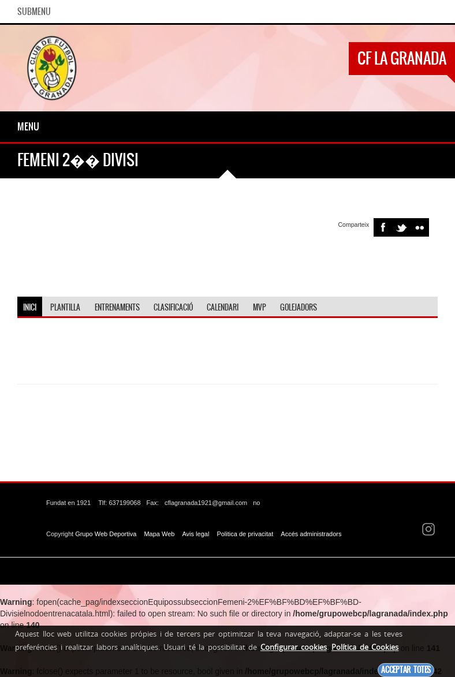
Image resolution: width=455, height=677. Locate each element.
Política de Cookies (364, 647)
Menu (28, 126)
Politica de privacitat (245, 533)
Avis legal (195, 533)
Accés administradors (311, 533)
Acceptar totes (406, 670)
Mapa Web (159, 533)
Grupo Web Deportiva (105, 533)
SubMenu (34, 11)
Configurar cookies (293, 647)
